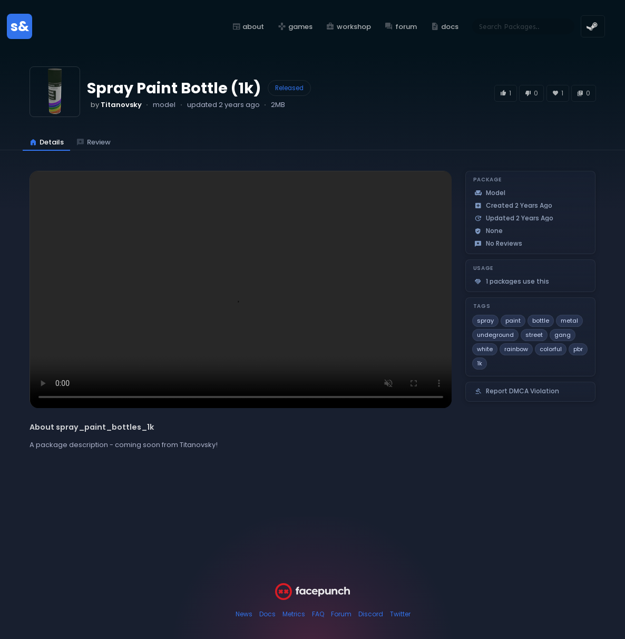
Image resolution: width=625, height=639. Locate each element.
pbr (578, 349)
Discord (370, 613)
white (485, 349)
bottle (540, 320)
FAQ (318, 613)
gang (562, 335)
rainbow (516, 349)
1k (479, 363)
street (534, 335)
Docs (267, 613)
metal (569, 320)
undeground (495, 335)
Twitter (400, 613)
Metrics (293, 613)
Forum (341, 613)
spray (485, 320)
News (244, 613)
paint (513, 320)
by (116, 105)
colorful (551, 349)
